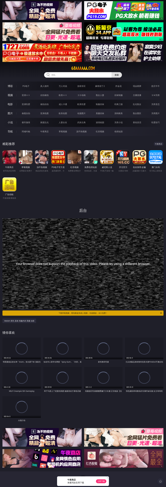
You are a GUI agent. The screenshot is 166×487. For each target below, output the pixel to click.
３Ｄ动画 (81, 95)
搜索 (117, 74)
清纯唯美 (118, 113)
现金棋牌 (137, 86)
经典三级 (118, 104)
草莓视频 (63, 131)
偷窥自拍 (26, 113)
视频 (10, 95)
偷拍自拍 (44, 104)
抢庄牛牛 (155, 86)
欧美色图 (63, 113)
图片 (10, 113)
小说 (10, 122)
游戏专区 (81, 86)
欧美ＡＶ (63, 95)
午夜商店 (44, 131)
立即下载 (101, 481)
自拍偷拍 (44, 95)
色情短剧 (118, 131)
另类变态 (155, 104)
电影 (10, 104)
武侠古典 (81, 122)
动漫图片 (81, 113)
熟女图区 (137, 113)
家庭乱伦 (44, 122)
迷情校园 (100, 122)
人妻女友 (63, 122)
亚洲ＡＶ (26, 95)
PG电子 (25, 86)
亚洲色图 (44, 113)
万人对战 (63, 86)
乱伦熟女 (137, 104)
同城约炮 (26, 131)
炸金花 (118, 86)
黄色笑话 (137, 122)
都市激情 (26, 122)
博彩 (10, 86)
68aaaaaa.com (83, 68)
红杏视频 (100, 131)
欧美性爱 (81, 104)
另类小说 (118, 122)
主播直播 (137, 95)
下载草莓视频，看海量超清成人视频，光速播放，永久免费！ (110, 313)
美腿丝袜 (100, 113)
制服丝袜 (100, 104)
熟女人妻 (100, 95)
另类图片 (155, 113)
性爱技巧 (155, 122)
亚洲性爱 (26, 104)
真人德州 (44, 86)
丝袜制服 (118, 95)
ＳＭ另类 (155, 95)
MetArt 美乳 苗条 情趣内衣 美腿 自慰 (19, 321)
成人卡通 (63, 104)
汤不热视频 (81, 131)
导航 (10, 131)
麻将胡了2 (100, 86)
